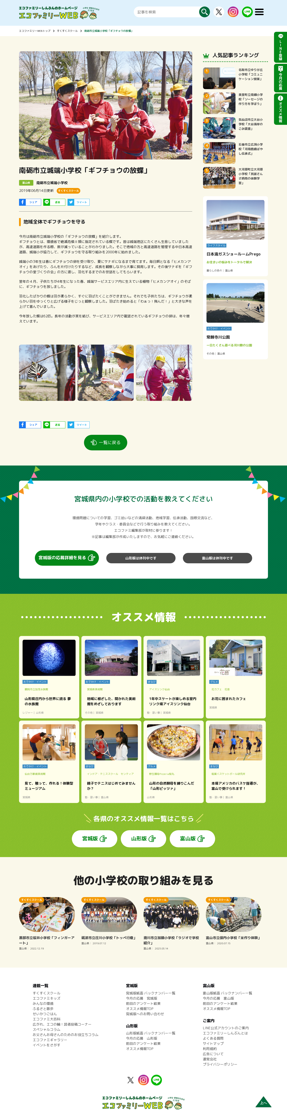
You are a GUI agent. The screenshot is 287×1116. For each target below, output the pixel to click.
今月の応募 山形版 (141, 1038)
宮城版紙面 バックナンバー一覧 (150, 993)
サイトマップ (213, 1043)
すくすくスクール (67, 31)
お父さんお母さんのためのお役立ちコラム (65, 1034)
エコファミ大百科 (46, 1019)
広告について (213, 1054)
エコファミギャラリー (50, 1039)
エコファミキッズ (46, 998)
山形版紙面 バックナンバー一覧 (150, 1033)
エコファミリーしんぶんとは (225, 1033)
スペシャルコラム (46, 1029)
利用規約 (210, 1048)
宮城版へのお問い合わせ (145, 1014)
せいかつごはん (45, 1014)
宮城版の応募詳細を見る (62, 557)
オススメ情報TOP (139, 1008)
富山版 (188, 838)
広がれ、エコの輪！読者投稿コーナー (62, 1024)
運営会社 (210, 1059)
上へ (263, 1103)
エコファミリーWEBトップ (34, 31)
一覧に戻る (110, 442)
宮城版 (90, 838)
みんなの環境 (43, 1003)
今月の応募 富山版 (218, 998)
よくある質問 (213, 1038)
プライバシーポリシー (220, 1064)
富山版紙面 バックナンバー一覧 (227, 993)
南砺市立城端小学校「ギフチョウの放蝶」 (109, 31)
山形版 (139, 838)
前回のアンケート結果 (143, 1003)
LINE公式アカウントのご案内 (226, 1028)
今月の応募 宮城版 (141, 998)
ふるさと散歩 (43, 1008)
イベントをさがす (46, 1045)
